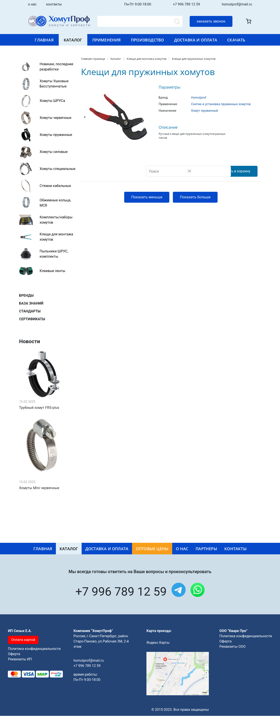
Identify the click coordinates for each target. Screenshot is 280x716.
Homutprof (198, 97)
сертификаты (32, 319)
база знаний (31, 303)
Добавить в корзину (233, 171)
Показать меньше (146, 197)
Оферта (14, 654)
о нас (36, 4)
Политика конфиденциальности (34, 649)
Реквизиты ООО (232, 647)
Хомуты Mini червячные (39, 488)
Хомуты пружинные (56, 135)
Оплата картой (23, 640)
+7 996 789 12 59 (186, 4)
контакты (54, 4)
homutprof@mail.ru (237, 4)
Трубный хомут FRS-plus (39, 408)
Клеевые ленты (52, 271)
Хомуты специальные (58, 169)
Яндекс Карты (158, 643)
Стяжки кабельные (55, 186)
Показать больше (195, 197)
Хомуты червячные (55, 118)
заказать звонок (211, 21)
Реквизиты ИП (20, 659)
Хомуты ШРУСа (52, 101)
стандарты (30, 311)
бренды (26, 295)
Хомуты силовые (54, 152)
